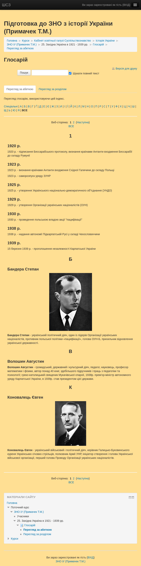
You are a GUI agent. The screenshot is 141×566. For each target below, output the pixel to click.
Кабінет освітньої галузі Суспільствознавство (62, 40)
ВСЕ (71, 126)
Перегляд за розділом (53, 89)
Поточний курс (20, 507)
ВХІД (126, 4)
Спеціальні (11, 106)
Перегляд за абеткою (20, 48)
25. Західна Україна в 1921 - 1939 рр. (64, 44)
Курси (25, 40)
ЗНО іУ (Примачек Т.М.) (22, 44)
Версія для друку (126, 68)
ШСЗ (6, 5)
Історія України (105, 40)
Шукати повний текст (86, 73)
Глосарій (98, 44)
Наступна (83, 122)
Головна (12, 40)
